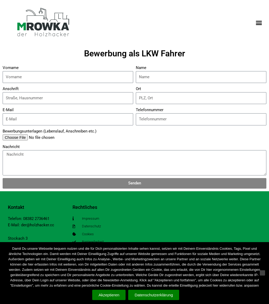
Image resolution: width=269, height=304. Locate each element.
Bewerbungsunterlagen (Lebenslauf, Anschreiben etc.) (49, 131)
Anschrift (11, 88)
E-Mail (8, 109)
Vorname (11, 67)
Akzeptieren (109, 295)
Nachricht (11, 146)
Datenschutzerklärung (154, 295)
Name (141, 67)
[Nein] (262, 273)
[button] (259, 23)
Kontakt (16, 207)
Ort (138, 88)
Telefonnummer (149, 109)
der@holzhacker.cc (37, 225)
